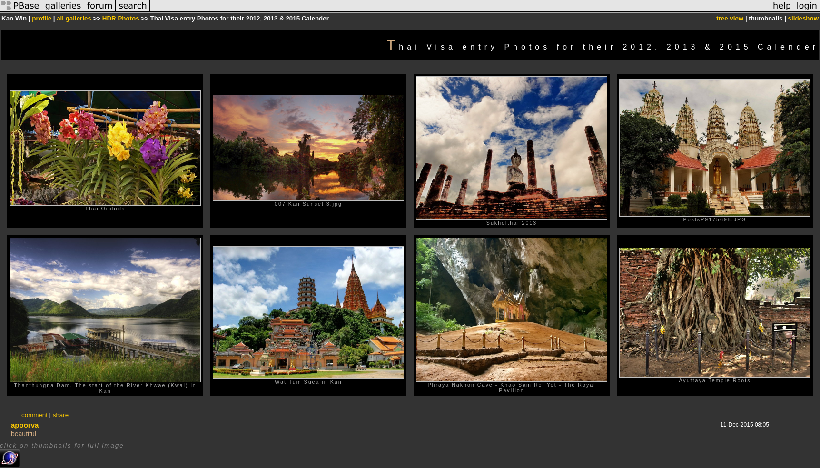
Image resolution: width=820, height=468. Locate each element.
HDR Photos (120, 18)
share (61, 414)
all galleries (74, 18)
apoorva (25, 425)
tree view (729, 18)
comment (34, 414)
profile (41, 18)
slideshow (803, 18)
